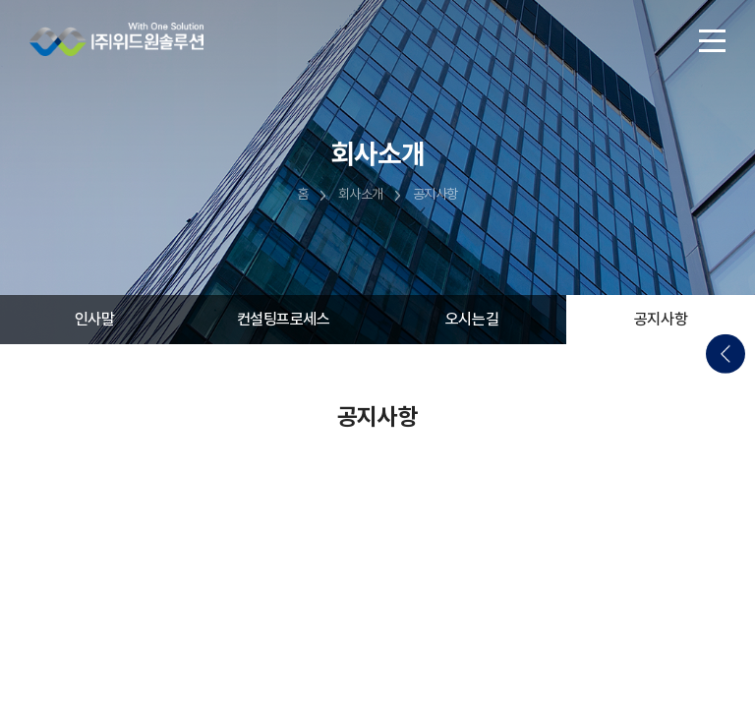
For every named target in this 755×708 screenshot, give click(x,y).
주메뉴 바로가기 (0, 0)
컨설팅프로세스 (283, 319)
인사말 (95, 319)
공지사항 (660, 319)
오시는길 (471, 319)
